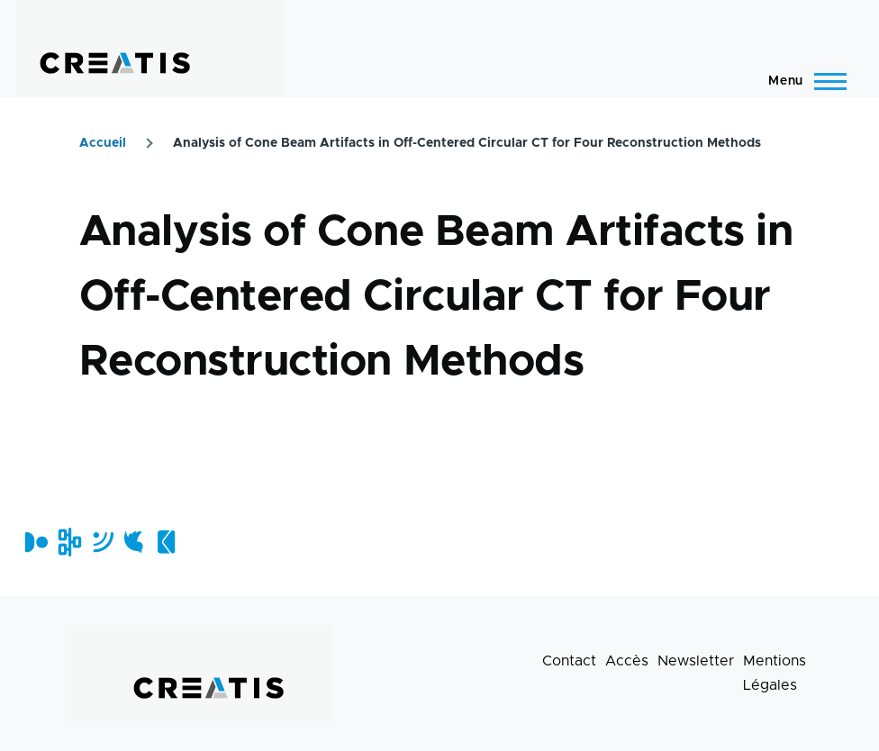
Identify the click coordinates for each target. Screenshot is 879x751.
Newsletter (695, 661)
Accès (626, 661)
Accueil (102, 143)
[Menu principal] (802, 81)
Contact (569, 661)
